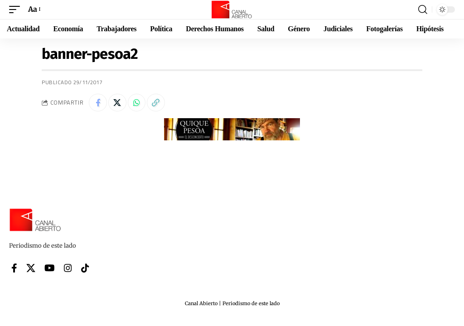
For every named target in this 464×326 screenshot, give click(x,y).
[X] (31, 268)
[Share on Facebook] (98, 103)
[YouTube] (49, 268)
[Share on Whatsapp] (137, 103)
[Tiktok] (85, 268)
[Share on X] (117, 103)
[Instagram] (68, 268)
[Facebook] (14, 268)
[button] (16, 9)
